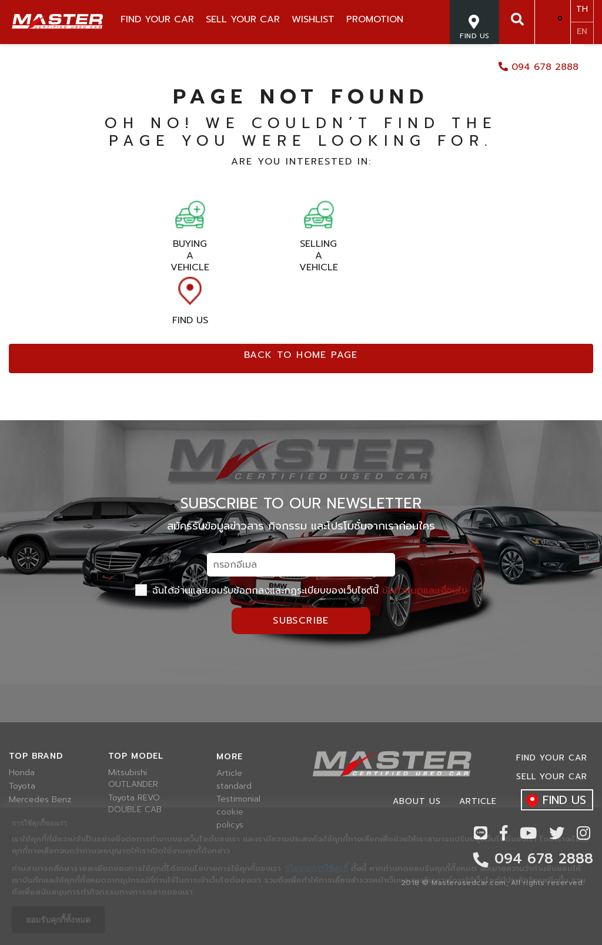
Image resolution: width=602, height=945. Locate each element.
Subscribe (301, 621)
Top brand (36, 756)
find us (553, 800)
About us (417, 801)
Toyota (22, 786)
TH (582, 9)
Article (229, 773)
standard (234, 786)
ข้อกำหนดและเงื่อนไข (424, 591)
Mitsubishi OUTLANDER (133, 778)
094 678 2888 (538, 67)
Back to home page (301, 355)
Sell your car (551, 776)
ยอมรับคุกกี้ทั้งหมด (58, 919)
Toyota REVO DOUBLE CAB (135, 804)
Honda (22, 773)
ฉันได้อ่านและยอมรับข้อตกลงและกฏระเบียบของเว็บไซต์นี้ (301, 591)
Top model (135, 756)
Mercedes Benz (40, 800)
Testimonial (238, 799)
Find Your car (551, 758)
